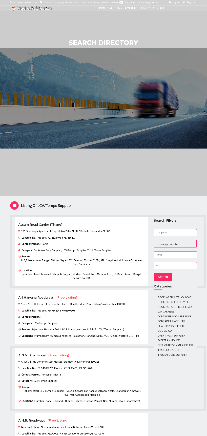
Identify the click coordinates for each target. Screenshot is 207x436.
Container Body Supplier (174, 316)
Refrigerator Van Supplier (175, 345)
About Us (131, 8)
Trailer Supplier (168, 349)
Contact (158, 8)
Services (145, 8)
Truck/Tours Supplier (172, 354)
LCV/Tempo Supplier (171, 326)
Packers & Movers (169, 340)
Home (101, 8)
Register (189, 2)
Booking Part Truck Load (175, 306)
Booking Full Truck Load (175, 297)
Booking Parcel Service (173, 302)
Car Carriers (166, 311)
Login (174, 2)
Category (114, 8)
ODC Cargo (165, 330)
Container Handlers (171, 321)
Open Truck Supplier (171, 335)
